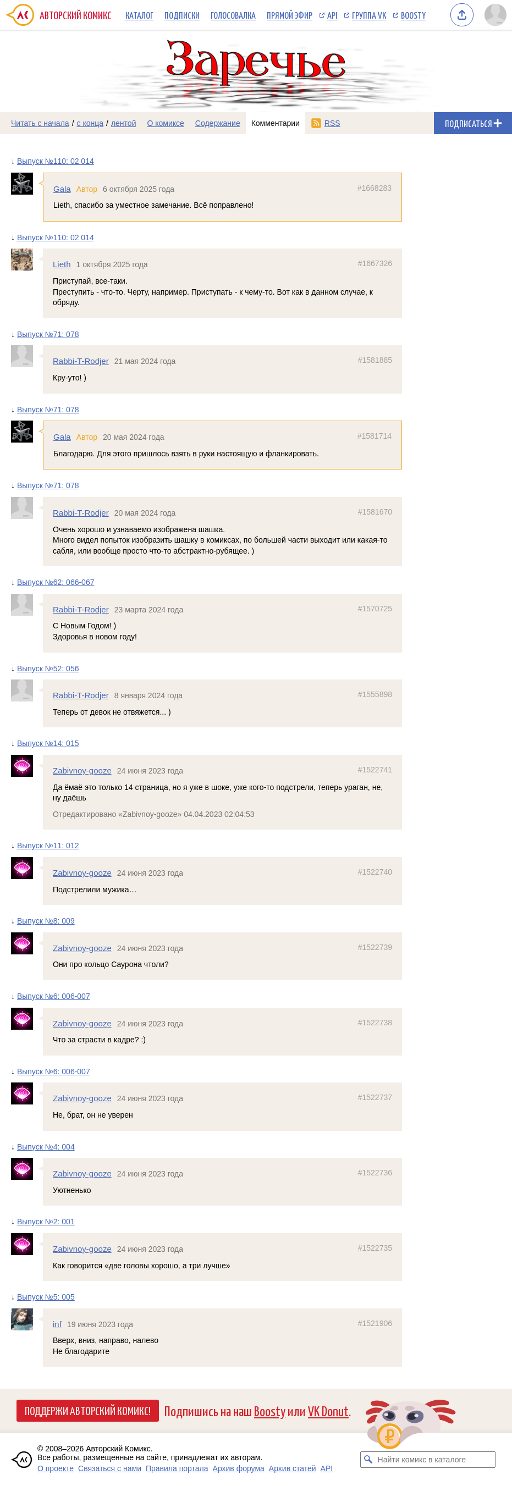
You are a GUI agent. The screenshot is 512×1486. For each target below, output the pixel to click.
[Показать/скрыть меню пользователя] (495, 15)
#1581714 (374, 436)
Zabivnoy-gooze (82, 770)
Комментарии (275, 123)
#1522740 (375, 872)
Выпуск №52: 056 (48, 668)
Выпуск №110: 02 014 (55, 161)
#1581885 (375, 360)
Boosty (413, 15)
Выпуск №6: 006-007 (53, 996)
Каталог (139, 15)
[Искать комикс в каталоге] (368, 1459)
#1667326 (375, 263)
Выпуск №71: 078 (48, 334)
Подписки (182, 15)
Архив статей (292, 1468)
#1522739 (375, 947)
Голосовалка (233, 15)
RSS (332, 123)
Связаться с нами (109, 1468)
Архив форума (239, 1468)
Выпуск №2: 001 (46, 1221)
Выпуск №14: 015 (48, 743)
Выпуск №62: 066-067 (56, 582)
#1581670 (375, 511)
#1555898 (375, 694)
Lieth (62, 264)
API (332, 15)
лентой (123, 123)
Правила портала (177, 1468)
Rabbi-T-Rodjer (81, 361)
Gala (62, 189)
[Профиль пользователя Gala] (27, 184)
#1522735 (375, 1248)
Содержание (217, 123)
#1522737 (375, 1097)
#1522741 (375, 769)
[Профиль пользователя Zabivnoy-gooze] (27, 766)
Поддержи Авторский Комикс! (88, 1410)
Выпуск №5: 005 (46, 1296)
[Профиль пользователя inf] (27, 1319)
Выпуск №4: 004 (46, 1146)
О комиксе (165, 123)
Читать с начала (40, 123)
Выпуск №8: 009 (46, 920)
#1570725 (375, 608)
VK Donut (328, 1410)
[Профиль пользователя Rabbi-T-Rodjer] (27, 356)
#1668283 (374, 188)
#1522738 (375, 1022)
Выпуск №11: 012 (48, 845)
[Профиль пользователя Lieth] (27, 259)
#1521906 (375, 1323)
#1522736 (375, 1172)
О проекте (55, 1468)
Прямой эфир (289, 15)
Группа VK (369, 15)
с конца (90, 123)
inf (57, 1324)
